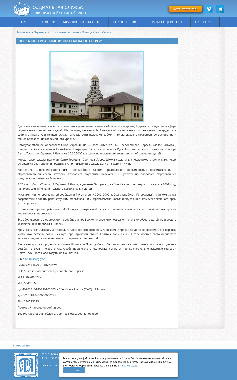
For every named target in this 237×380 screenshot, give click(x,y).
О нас (25, 22)
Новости (48, 22)
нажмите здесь (128, 365)
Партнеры (206, 22)
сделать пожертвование (185, 8)
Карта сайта (21, 345)
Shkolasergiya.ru (35, 259)
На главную (23, 32)
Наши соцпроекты (169, 22)
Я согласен (74, 370)
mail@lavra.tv (57, 357)
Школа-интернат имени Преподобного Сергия (80, 32)
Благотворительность (84, 22)
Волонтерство (128, 22)
